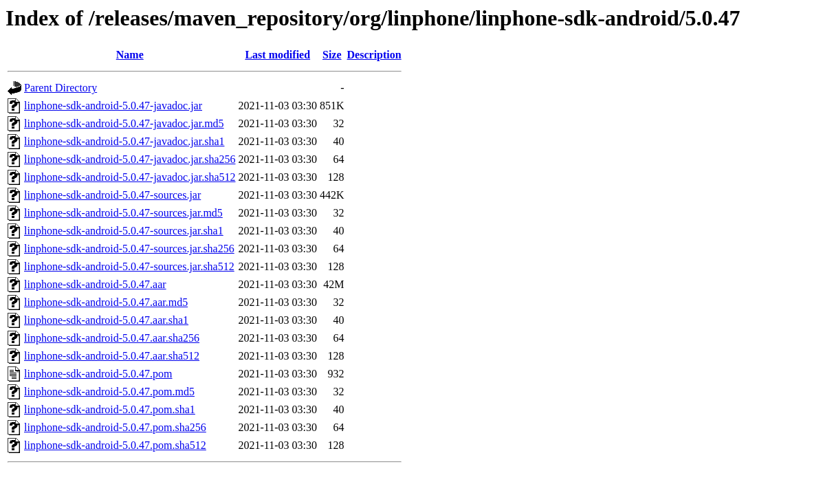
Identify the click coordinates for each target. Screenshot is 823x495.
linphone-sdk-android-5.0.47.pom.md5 (109, 391)
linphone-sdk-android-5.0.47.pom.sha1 (109, 409)
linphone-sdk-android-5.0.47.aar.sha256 (111, 338)
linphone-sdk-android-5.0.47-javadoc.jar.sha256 (129, 159)
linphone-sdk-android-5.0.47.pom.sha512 (115, 445)
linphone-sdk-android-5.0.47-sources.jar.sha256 (129, 248)
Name (130, 54)
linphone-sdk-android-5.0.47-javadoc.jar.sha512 (129, 177)
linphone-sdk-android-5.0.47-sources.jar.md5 (123, 213)
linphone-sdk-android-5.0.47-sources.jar (112, 195)
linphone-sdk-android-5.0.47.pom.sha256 (115, 427)
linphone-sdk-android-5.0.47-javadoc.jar (113, 105)
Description (374, 54)
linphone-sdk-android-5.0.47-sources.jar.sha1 (123, 230)
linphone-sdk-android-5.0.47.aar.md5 (106, 302)
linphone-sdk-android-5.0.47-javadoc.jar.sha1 (124, 141)
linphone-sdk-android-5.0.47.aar (95, 284)
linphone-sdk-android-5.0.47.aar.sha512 (111, 356)
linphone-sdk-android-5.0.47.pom (98, 374)
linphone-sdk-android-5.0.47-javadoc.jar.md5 (124, 123)
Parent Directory (60, 88)
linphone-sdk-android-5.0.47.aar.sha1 (106, 320)
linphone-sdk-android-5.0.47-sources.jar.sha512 (129, 266)
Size (332, 54)
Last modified (277, 54)
